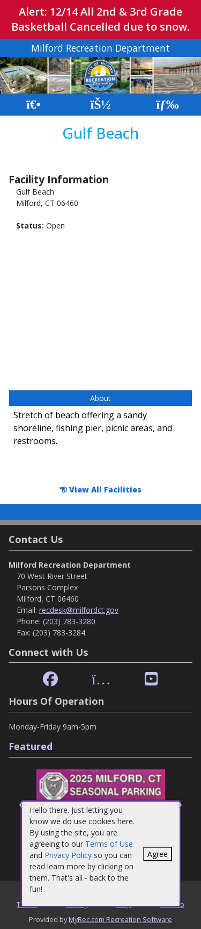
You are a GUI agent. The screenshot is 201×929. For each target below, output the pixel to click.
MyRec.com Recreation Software (120, 919)
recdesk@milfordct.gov (78, 610)
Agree (157, 854)
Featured (31, 746)
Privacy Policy (68, 855)
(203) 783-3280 (69, 621)
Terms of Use (109, 844)
